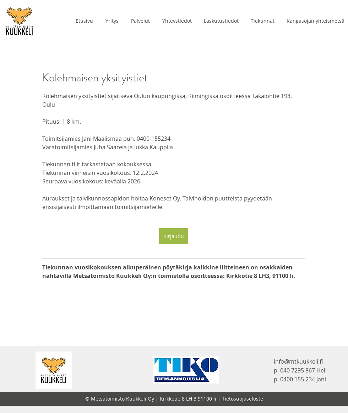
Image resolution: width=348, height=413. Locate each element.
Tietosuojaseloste (242, 398)
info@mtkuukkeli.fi (298, 361)
